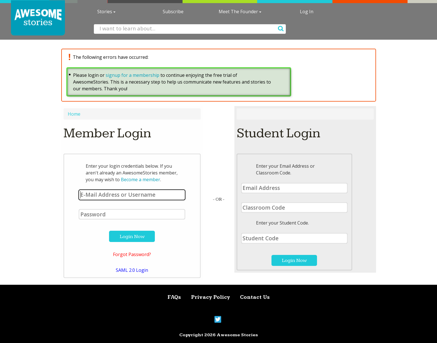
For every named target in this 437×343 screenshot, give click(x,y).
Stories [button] (106, 11)
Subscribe (173, 11)
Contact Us (255, 297)
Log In (306, 11)
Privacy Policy (210, 297)
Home (74, 114)
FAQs (174, 297)
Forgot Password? (132, 254)
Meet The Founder (240, 11)
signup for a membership (132, 75)
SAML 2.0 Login (132, 270)
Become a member (140, 179)
